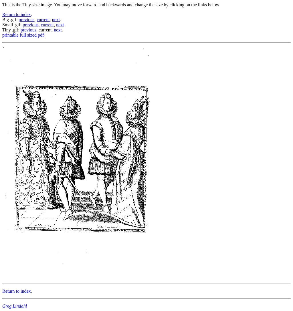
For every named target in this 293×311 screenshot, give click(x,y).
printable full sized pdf (23, 35)
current (43, 19)
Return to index (16, 14)
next (56, 19)
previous (26, 19)
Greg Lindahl (14, 306)
